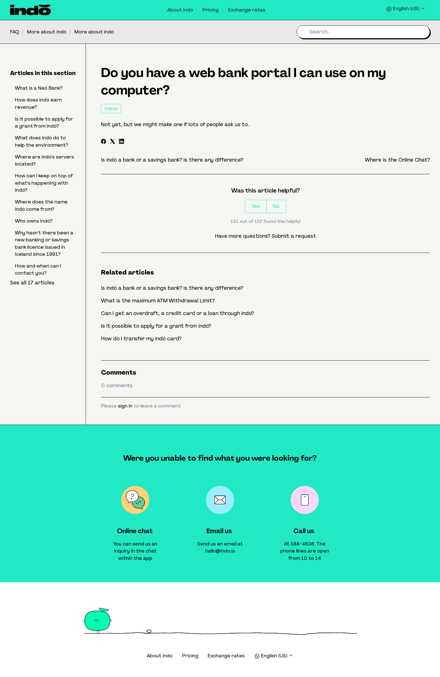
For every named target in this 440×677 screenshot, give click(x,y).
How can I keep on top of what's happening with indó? (44, 183)
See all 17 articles (32, 282)
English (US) (405, 8)
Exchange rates (246, 10)
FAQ (14, 32)
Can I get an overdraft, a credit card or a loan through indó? (177, 313)
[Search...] (363, 32)
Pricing (210, 10)
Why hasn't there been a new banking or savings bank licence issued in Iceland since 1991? (44, 243)
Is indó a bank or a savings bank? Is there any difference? (172, 160)
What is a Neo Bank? (38, 88)
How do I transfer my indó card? (141, 338)
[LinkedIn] (121, 142)
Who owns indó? (33, 221)
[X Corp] (112, 142)
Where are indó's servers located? (44, 160)
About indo (180, 10)
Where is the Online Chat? (397, 160)
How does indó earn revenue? (38, 103)
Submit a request (294, 236)
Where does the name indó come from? (41, 205)
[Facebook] (103, 142)
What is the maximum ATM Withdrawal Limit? (158, 300)
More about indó (47, 32)
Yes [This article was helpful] (255, 206)
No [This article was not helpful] (276, 206)
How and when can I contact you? (38, 269)
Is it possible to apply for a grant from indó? (156, 326)
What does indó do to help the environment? (41, 141)
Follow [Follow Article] (111, 109)
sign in (125, 406)
